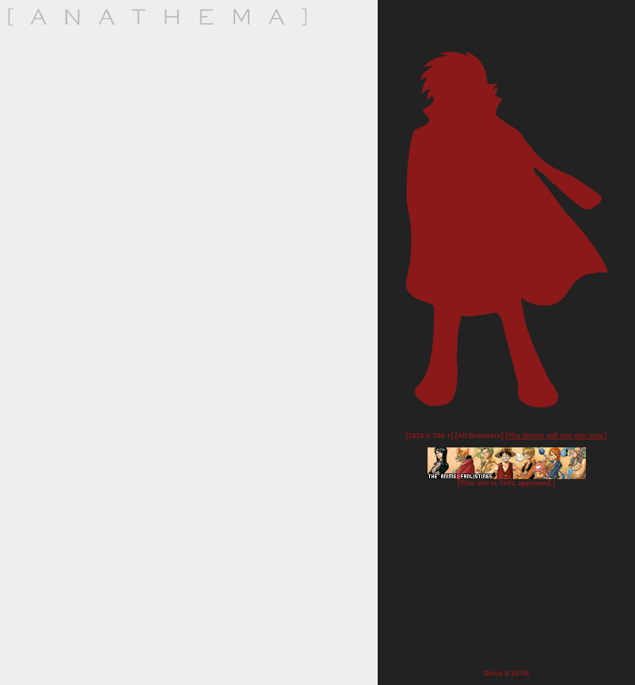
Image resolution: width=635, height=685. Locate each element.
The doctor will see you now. (556, 436)
